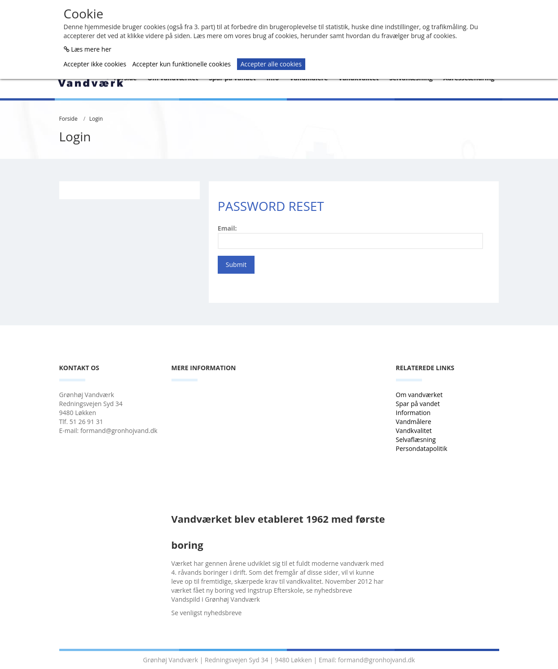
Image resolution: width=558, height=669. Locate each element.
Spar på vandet (418, 403)
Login (96, 118)
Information (414, 412)
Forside (68, 118)
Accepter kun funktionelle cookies (181, 64)
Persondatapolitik (422, 448)
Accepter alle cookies (271, 64)
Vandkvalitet (414, 430)
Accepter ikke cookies (95, 64)
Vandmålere (414, 421)
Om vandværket (420, 394)
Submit (236, 264)
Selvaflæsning (417, 439)
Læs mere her (91, 49)
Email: (227, 228)
